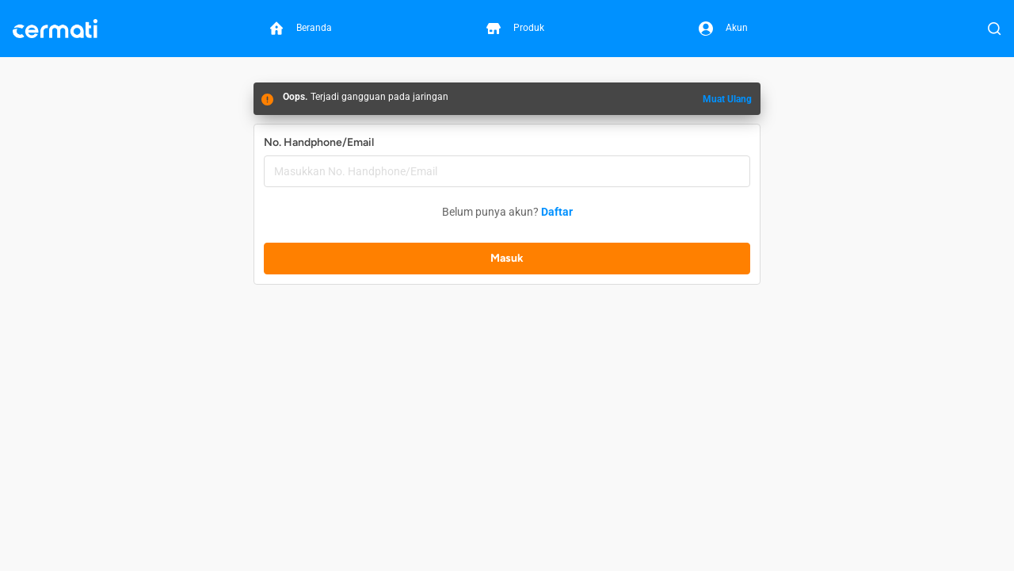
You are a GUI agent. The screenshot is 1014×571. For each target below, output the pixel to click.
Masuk (507, 258)
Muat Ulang (727, 99)
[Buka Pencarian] (994, 28)
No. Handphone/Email (319, 142)
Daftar (557, 211)
